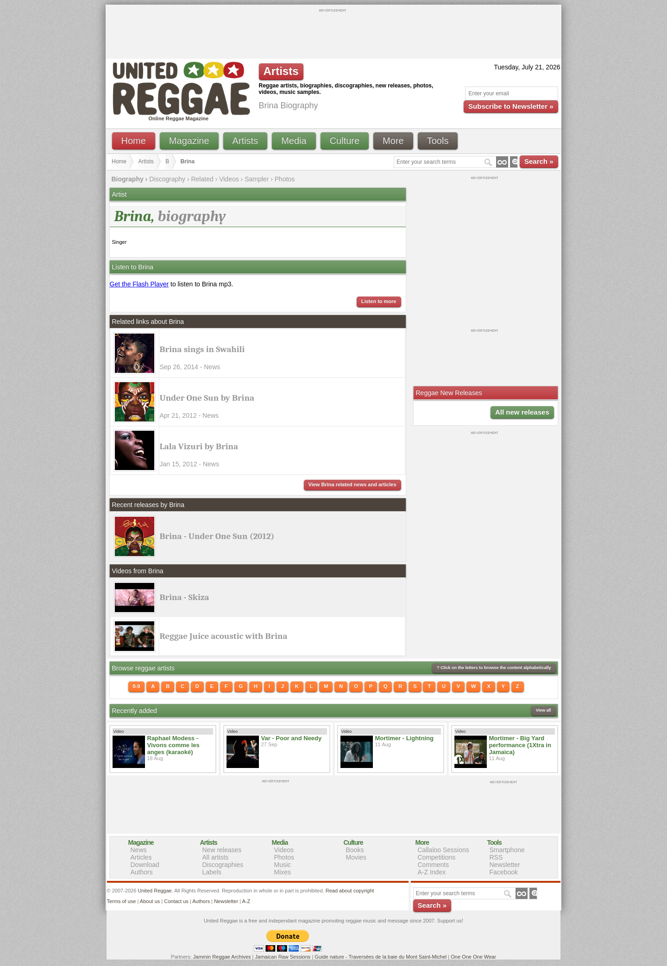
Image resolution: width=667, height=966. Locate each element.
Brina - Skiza (184, 597)
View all (543, 710)
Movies (356, 857)
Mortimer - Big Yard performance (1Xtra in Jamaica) (520, 745)
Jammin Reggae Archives (222, 957)
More (393, 141)
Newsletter (505, 864)
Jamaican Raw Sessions (283, 957)
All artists (215, 857)
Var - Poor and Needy (291, 738)
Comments (433, 864)
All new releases (522, 412)
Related (202, 179)
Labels (211, 872)
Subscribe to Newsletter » (510, 106)
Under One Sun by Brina (207, 398)
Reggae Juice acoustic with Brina (224, 636)
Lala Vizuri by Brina (199, 446)
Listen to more (378, 301)
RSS (496, 857)
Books (355, 850)
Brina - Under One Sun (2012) (217, 536)
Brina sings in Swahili (202, 349)
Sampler (257, 179)
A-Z (246, 901)
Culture (344, 141)
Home (133, 141)
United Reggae (154, 890)
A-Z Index (432, 872)
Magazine (189, 141)
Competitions (437, 857)
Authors (142, 872)
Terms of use (121, 901)
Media (293, 141)
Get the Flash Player (139, 284)
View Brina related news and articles (352, 484)
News (139, 850)
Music (282, 864)
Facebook (504, 872)
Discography (167, 179)
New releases (222, 850)
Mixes (282, 872)
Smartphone (507, 850)
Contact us (176, 901)
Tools (438, 141)
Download (145, 864)
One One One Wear (473, 957)
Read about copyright (350, 890)
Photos (285, 179)
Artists (245, 141)
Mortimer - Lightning (404, 738)
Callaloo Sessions (443, 850)
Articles (141, 857)
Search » (539, 161)
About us (150, 901)
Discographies (223, 864)
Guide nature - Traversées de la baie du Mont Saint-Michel (381, 957)
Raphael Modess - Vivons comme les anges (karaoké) (173, 745)
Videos (229, 179)
